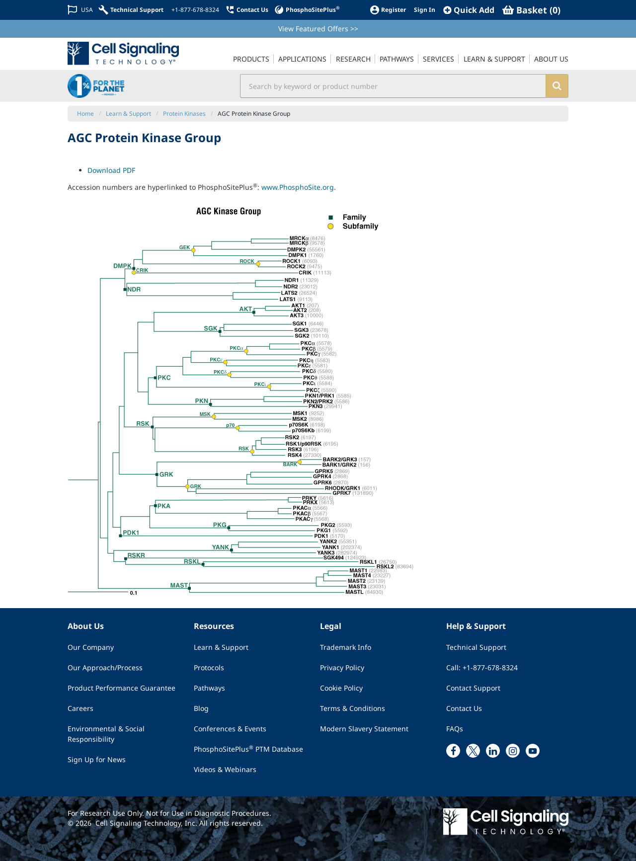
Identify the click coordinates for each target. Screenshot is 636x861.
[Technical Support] (131, 9)
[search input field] (393, 86)
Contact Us (464, 708)
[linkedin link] (493, 751)
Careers (80, 708)
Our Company (91, 647)
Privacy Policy (342, 667)
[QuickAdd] (468, 10)
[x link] (473, 751)
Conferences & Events (230, 728)
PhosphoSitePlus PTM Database (248, 749)
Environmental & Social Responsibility (106, 734)
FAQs (454, 728)
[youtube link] (533, 751)
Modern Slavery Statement (364, 728)
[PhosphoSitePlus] (306, 9)
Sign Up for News (97, 759)
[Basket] (531, 10)
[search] (557, 86)
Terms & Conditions (352, 708)
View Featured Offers (318, 28)
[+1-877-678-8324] (194, 10)
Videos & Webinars (225, 769)
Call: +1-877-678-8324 (482, 667)
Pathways (209, 688)
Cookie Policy (341, 688)
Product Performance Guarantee (121, 688)
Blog (201, 708)
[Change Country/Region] (80, 9)
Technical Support (476, 647)
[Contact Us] (246, 9)
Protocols (209, 667)
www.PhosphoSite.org (297, 187)
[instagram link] (513, 751)
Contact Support (473, 688)
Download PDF (111, 170)
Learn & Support (221, 647)
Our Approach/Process (105, 667)
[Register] (388, 9)
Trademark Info (345, 647)
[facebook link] (453, 751)
